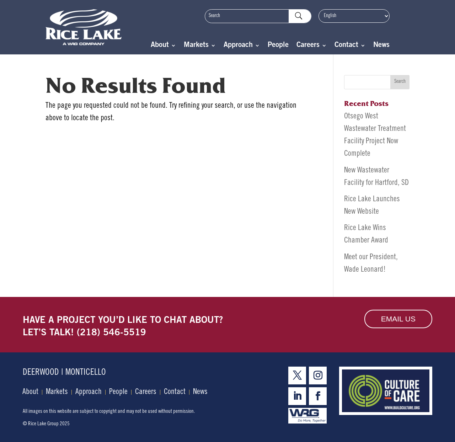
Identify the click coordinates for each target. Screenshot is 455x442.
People (278, 46)
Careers (308, 46)
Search (400, 81)
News (381, 46)
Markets (196, 46)
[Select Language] (354, 16)
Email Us (398, 319)
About (160, 46)
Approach (238, 46)
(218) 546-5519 (111, 333)
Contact (346, 46)
